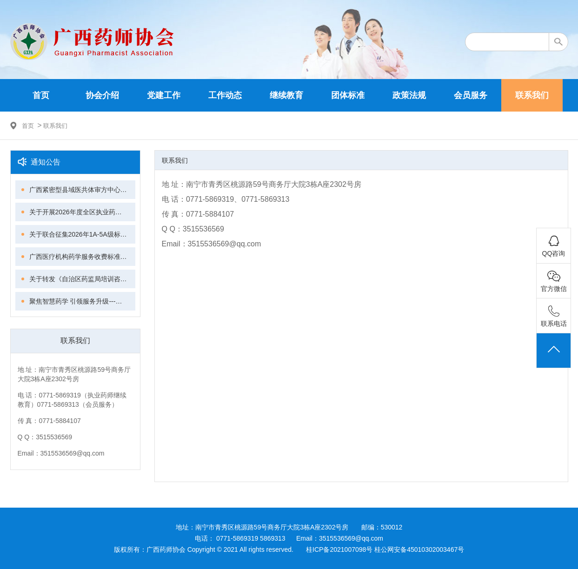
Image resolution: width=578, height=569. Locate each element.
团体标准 (348, 95)
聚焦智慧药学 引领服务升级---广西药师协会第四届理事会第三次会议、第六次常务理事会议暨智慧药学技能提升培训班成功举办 (82, 301)
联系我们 (532, 95)
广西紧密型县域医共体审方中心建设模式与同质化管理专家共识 (82, 189)
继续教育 (286, 95)
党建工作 (163, 95)
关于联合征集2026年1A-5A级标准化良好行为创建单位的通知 (82, 234)
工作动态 (225, 95)
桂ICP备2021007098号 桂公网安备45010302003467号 (385, 549)
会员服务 (470, 95)
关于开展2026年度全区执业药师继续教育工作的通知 (82, 212)
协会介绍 (102, 95)
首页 (41, 95)
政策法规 (409, 95)
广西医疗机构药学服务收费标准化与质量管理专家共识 (82, 256)
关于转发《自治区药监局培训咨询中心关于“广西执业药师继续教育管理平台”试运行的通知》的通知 (82, 279)
